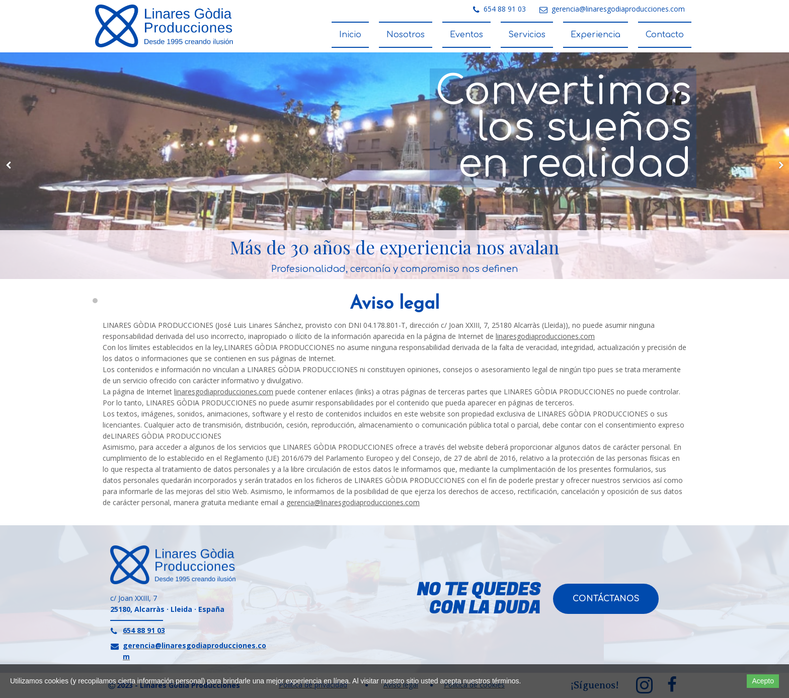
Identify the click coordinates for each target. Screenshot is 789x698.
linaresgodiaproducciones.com (545, 336)
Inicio (350, 34)
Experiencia (595, 34)
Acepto (763, 681)
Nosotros (405, 34)
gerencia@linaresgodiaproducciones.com (353, 502)
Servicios (526, 34)
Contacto (665, 34)
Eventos (466, 34)
